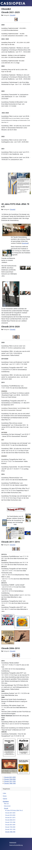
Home (4, 796)
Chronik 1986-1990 (10, 831)
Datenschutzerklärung (16, 845)
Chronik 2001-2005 (10, 824)
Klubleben (6, 801)
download (25, 243)
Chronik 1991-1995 (10, 829)
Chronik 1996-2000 (10, 827)
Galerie (5, 799)
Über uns (6, 803)
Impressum (12, 842)
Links (4, 793)
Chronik (6, 808)
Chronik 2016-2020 (10, 815)
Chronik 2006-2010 (10, 820)
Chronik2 (12, 15)
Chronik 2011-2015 (10, 817)
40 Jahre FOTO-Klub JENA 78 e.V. (14, 810)
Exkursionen (7, 806)
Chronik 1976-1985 (10, 822)
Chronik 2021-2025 (10, 813)
